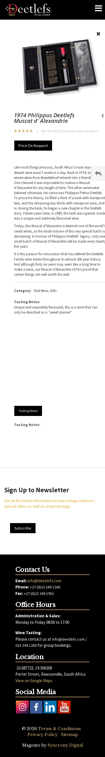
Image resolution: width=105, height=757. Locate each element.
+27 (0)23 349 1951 (39, 593)
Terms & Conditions (59, 728)
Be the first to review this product (70, 131)
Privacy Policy (42, 734)
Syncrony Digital (65, 745)
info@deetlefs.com (44, 580)
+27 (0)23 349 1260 (45, 587)
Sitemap (69, 734)
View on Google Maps (33, 680)
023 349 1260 (26, 645)
